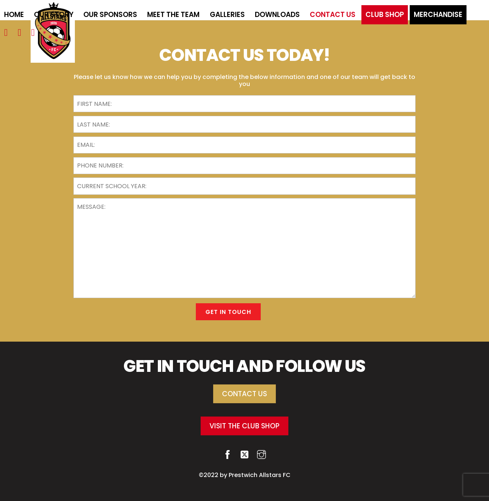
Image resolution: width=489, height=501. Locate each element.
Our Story (53, 15)
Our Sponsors (110, 15)
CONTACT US (244, 394)
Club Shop (384, 15)
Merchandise (438, 15)
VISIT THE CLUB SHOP (244, 426)
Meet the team (173, 15)
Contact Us (333, 15)
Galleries (227, 15)
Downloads (277, 15)
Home (14, 15)
